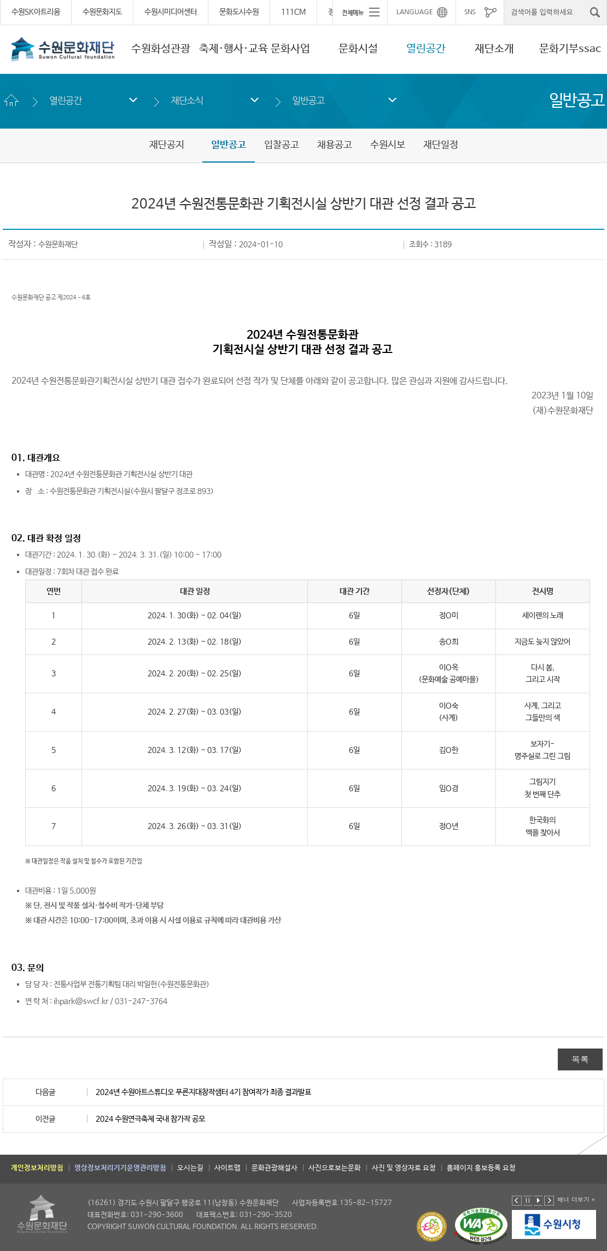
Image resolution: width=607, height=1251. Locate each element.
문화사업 (290, 49)
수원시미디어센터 (170, 12)
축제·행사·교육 (233, 49)
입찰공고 (281, 145)
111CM (293, 12)
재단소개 (494, 49)
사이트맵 (227, 1168)
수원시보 (387, 145)
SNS (469, 12)
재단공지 (166, 145)
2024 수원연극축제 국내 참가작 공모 (150, 1119)
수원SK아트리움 (35, 12)
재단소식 (187, 100)
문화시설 (358, 49)
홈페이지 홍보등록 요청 (481, 1168)
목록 (580, 1059)
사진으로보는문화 (334, 1168)
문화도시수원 (239, 12)
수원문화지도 (102, 12)
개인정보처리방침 (37, 1168)
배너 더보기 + (576, 1199)
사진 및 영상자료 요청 (404, 1168)
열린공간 (426, 49)
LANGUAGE (414, 12)
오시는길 (190, 1168)
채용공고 (334, 145)
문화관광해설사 (274, 1168)
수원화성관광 (160, 49)
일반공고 (308, 100)
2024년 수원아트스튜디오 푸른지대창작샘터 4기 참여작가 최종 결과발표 (203, 1092)
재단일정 (440, 145)
